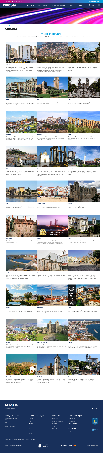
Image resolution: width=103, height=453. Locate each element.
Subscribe (46, 5)
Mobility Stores (60, 5)
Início (6, 25)
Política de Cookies (72, 423)
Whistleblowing (72, 428)
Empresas (31, 433)
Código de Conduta (72, 431)
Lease (39, 5)
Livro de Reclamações (73, 426)
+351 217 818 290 (9, 425)
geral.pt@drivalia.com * (10, 428)
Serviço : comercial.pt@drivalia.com (13, 445)
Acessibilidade (71, 421)
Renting (30, 421)
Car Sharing (31, 426)
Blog (53, 426)
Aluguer (31, 418)
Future (80, 5)
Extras (30, 431)
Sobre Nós (55, 418)
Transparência (71, 418)
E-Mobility (71, 5)
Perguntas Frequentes (57, 421)
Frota (30, 428)
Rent (32, 5)
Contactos (54, 428)
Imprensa (54, 423)
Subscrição (31, 423)
